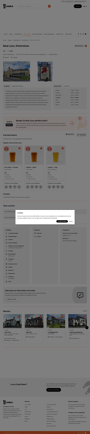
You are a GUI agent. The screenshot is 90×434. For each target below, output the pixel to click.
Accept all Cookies (62, 221)
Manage (71, 221)
